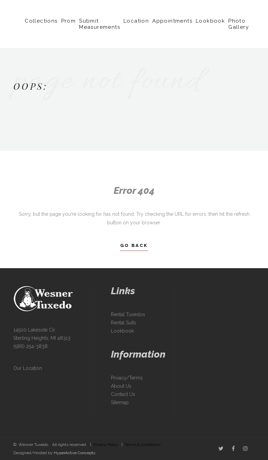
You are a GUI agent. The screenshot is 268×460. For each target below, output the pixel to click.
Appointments (172, 21)
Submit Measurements (99, 24)
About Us (121, 386)
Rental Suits (123, 322)
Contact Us (123, 394)
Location (136, 21)
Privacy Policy (105, 444)
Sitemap (120, 402)
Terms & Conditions (143, 444)
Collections (41, 21)
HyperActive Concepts (74, 452)
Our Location (27, 368)
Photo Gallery (238, 24)
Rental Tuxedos (128, 314)
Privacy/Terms (127, 378)
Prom (68, 21)
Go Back (134, 245)
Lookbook (210, 21)
